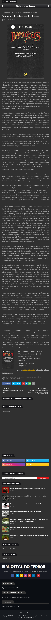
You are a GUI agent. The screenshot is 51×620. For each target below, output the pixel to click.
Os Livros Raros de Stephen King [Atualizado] (25, 511)
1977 (7, 377)
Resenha (12, 379)
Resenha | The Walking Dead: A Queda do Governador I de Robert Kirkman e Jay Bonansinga (29, 520)
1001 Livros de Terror (25, 613)
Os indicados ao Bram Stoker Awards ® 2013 (25, 504)
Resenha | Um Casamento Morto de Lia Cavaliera (27, 527)
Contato (34, 613)
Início (16, 613)
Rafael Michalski (7, 20)
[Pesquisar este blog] (19, 478)
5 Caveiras (13, 377)
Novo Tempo (21, 377)
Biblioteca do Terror (25, 6)
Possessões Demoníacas (33, 377)
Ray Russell (5, 379)
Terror (13, 12)
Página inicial (6, 12)
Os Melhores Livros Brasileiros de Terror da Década (28, 496)
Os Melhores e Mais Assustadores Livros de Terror (27, 488)
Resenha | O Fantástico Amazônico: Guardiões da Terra (29, 535)
